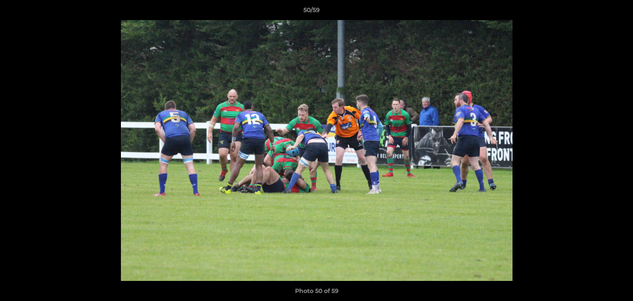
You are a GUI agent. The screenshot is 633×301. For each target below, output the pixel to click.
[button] (598, 12)
